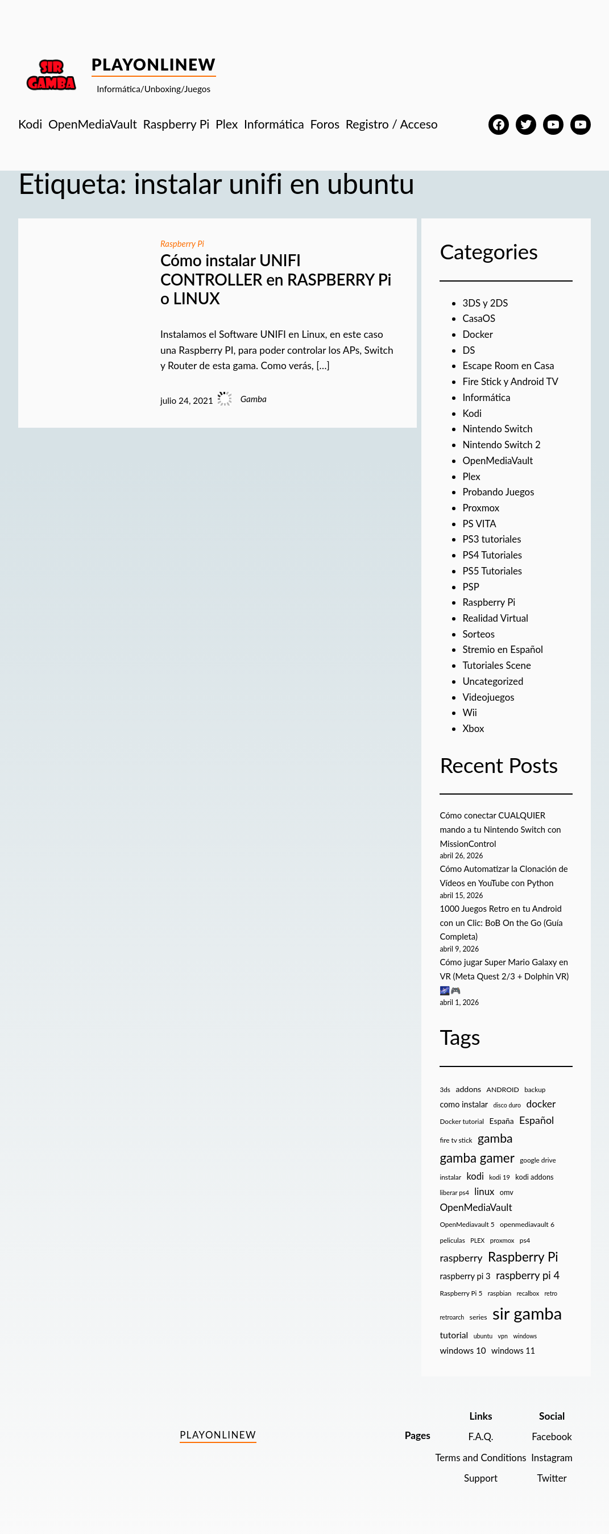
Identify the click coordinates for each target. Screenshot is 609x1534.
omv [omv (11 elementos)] (506, 1190)
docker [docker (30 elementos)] (541, 1102)
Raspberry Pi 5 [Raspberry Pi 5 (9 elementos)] (461, 1291)
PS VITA (479, 524)
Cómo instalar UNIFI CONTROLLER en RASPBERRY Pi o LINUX (275, 279)
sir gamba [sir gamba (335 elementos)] (527, 1311)
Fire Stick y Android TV (511, 381)
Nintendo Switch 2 (502, 444)
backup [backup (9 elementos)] (534, 1088)
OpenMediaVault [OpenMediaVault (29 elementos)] (476, 1206)
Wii (469, 712)
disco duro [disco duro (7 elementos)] (507, 1103)
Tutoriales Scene (497, 665)
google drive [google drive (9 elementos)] (538, 1158)
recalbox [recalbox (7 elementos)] (528, 1291)
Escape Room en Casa (509, 365)
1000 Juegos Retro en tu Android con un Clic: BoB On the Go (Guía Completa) (503, 921)
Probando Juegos (499, 492)
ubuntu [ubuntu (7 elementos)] (483, 1334)
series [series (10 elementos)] (478, 1315)
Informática (486, 397)
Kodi (472, 413)
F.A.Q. (478, 1435)
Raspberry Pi (182, 243)
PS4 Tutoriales (493, 555)
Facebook (551, 1435)
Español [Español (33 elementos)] (536, 1118)
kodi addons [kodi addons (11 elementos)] (534, 1175)
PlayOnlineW (154, 64)
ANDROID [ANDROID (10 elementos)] (503, 1088)
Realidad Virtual (496, 618)
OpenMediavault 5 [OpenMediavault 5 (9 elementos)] (467, 1222)
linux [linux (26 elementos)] (484, 1190)
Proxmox (481, 508)
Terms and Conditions (478, 1456)
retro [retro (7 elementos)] (550, 1291)
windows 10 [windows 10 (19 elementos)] (463, 1348)
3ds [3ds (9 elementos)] (445, 1088)
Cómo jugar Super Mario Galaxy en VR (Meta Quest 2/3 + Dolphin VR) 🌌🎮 (506, 975)
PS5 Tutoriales (493, 571)
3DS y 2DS (485, 303)
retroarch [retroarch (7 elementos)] (452, 1315)
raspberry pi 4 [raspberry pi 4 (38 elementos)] (528, 1273)
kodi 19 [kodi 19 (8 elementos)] (499, 1175)
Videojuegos (489, 697)
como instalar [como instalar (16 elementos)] (464, 1102)
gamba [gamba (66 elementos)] (495, 1136)
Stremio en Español (503, 649)
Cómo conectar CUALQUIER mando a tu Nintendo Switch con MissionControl (502, 829)
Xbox (473, 728)
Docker (478, 334)
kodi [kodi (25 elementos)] (474, 1174)
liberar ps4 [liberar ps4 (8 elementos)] (454, 1190)
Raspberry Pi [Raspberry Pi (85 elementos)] (523, 1255)
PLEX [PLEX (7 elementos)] (477, 1238)
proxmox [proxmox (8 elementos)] (502, 1238)
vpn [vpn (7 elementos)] (503, 1334)
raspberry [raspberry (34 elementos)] (461, 1256)
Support (478, 1476)
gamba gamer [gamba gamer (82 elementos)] (477, 1156)
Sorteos (478, 634)
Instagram (551, 1456)
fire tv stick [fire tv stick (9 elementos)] (456, 1138)
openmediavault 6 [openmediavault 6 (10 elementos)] (527, 1222)
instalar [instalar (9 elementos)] (450, 1175)
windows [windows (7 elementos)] (525, 1334)
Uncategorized (493, 681)
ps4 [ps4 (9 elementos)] (525, 1238)
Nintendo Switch (498, 429)
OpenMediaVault (498, 460)
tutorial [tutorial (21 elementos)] (454, 1333)
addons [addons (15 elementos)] (468, 1087)
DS (468, 350)
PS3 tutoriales (492, 539)
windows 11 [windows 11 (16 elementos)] (513, 1349)
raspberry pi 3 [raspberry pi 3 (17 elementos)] (465, 1274)
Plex (471, 476)
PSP (470, 587)
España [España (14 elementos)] (501, 1119)
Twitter (551, 1476)
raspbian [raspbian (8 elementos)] (500, 1291)
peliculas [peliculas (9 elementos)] (452, 1238)
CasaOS (479, 318)
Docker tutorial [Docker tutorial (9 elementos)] (462, 1119)
